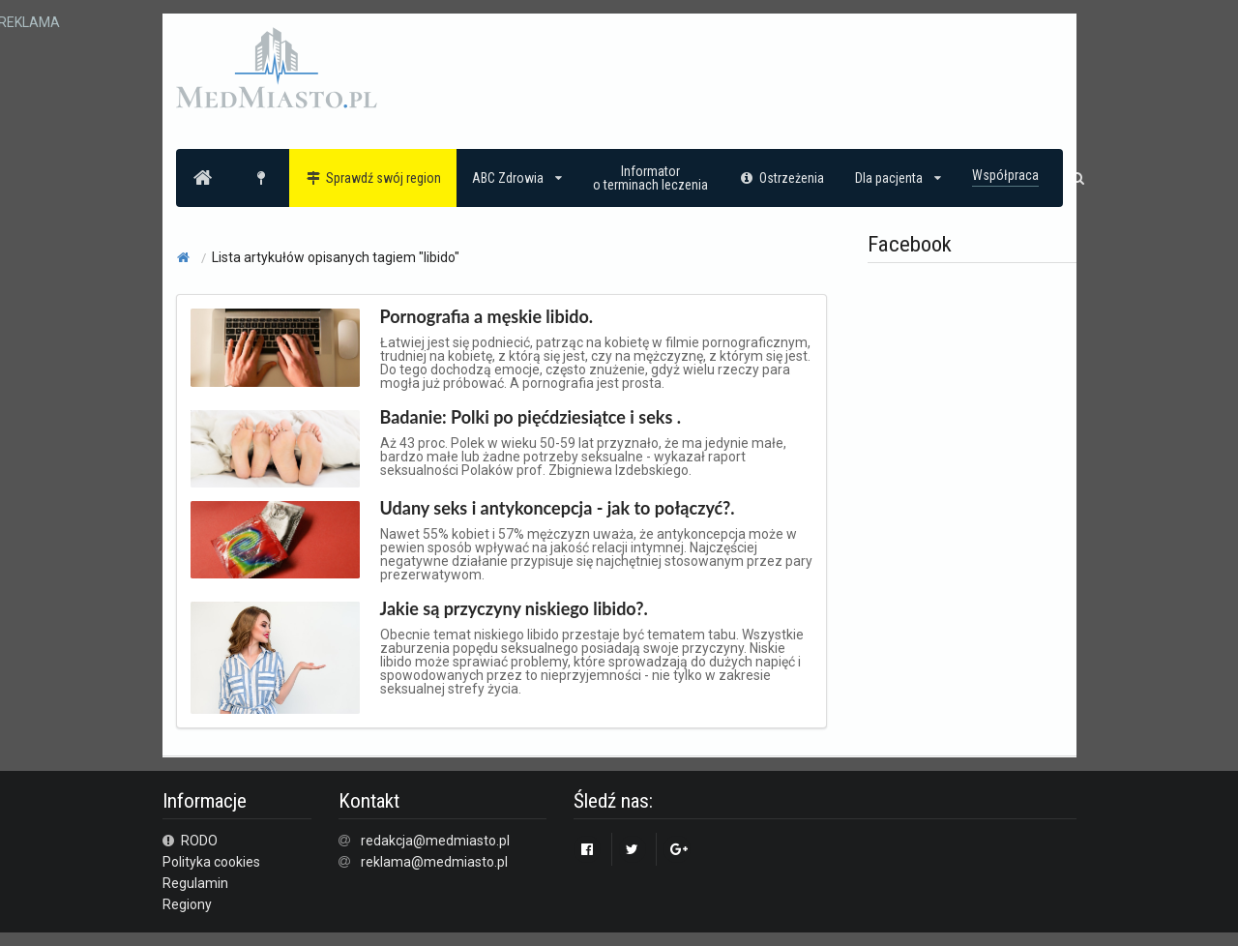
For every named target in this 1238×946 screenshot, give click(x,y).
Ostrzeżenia (782, 178)
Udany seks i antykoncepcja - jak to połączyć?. (557, 507)
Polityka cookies (211, 862)
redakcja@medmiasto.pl (435, 840)
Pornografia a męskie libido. (487, 316)
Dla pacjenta (898, 178)
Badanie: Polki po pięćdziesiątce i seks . (530, 417)
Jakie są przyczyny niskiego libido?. (514, 608)
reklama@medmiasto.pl (434, 862)
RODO (190, 840)
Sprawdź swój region (373, 178)
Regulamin (195, 883)
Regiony (187, 904)
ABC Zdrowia (517, 178)
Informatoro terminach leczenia (650, 177)
